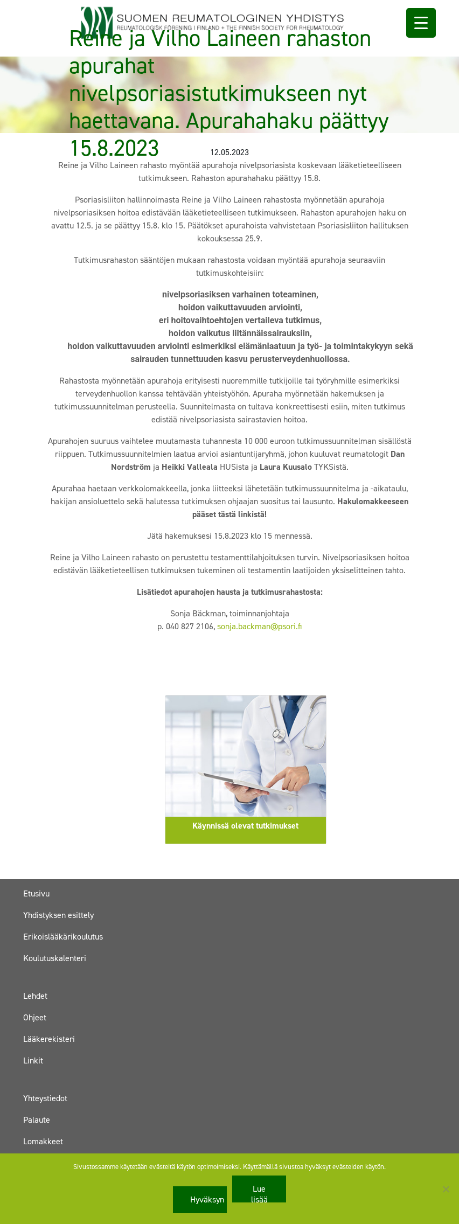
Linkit (33, 1060)
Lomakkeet (43, 1141)
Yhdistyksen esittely (58, 915)
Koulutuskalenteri (54, 958)
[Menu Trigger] (421, 23)
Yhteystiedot (45, 1098)
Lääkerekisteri (49, 1039)
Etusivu (36, 893)
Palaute (36, 1119)
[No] (445, 1189)
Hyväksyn (207, 1199)
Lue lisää (259, 1192)
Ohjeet (34, 1017)
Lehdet (35, 996)
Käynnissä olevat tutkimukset (245, 825)
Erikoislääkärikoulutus (63, 936)
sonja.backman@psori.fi (259, 626)
